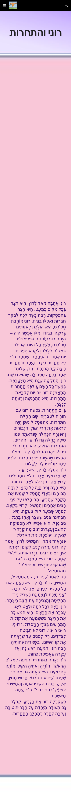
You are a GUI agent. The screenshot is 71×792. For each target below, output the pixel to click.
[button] (4, 5)
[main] (36, 32)
